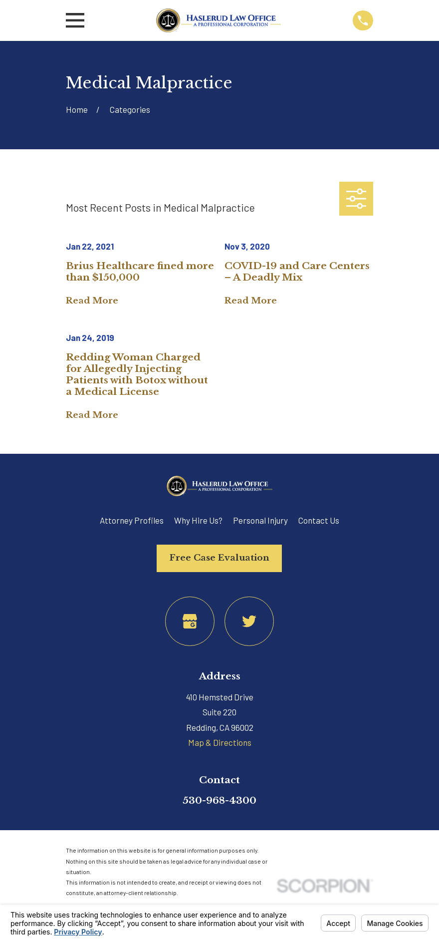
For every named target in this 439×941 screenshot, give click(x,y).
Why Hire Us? (198, 520)
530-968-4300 (219, 800)
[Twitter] (249, 621)
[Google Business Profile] (190, 621)
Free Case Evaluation (219, 558)
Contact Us (318, 520)
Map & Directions (219, 742)
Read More (92, 301)
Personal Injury (260, 520)
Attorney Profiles (132, 520)
